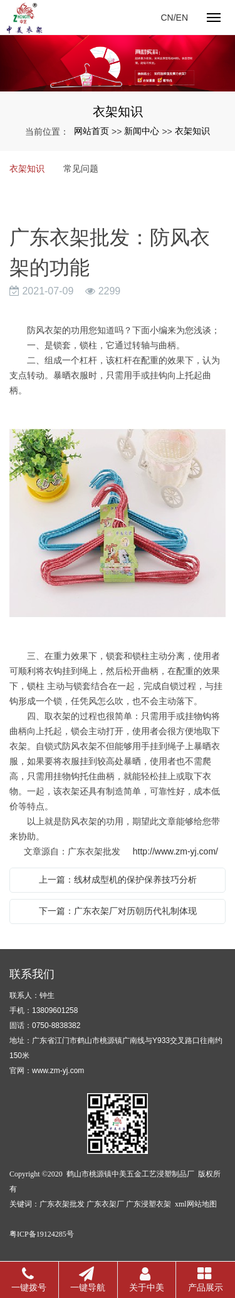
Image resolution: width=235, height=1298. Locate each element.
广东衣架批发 (62, 1204)
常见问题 (80, 169)
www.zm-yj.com (58, 1070)
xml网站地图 (196, 1204)
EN (182, 18)
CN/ (167, 18)
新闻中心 (141, 131)
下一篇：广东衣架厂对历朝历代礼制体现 (118, 911)
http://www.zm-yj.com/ (175, 851)
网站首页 (91, 131)
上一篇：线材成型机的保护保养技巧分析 (118, 880)
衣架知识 (192, 131)
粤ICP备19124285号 (41, 1234)
